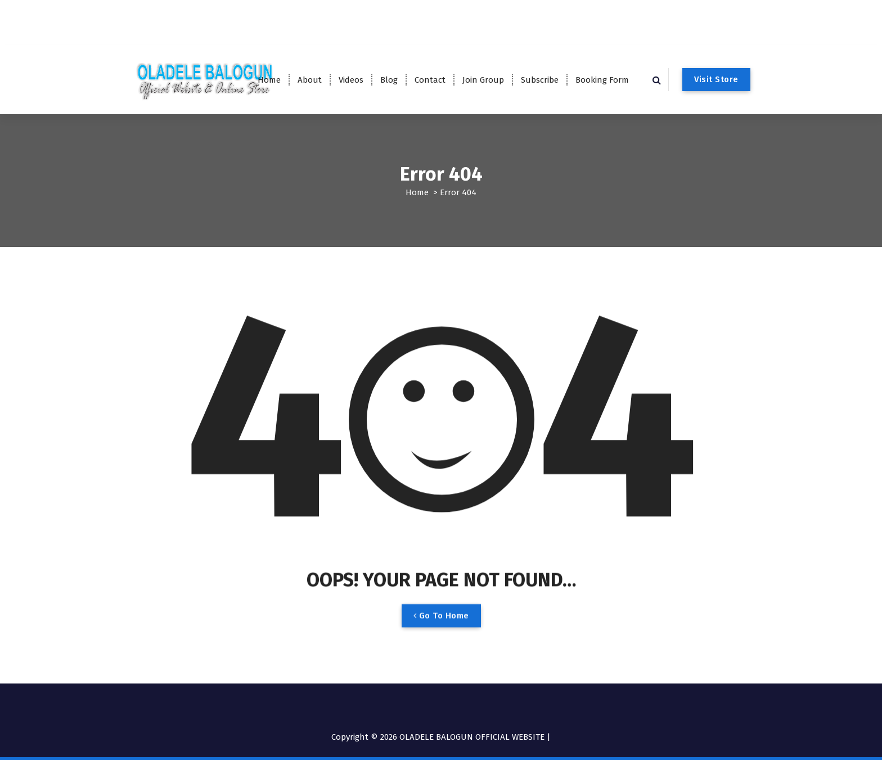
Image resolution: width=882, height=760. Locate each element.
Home (269, 80)
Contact (430, 80)
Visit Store (716, 79)
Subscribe (540, 80)
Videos (351, 80)
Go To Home (441, 625)
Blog (389, 80)
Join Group (483, 80)
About (310, 80)
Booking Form (602, 80)
